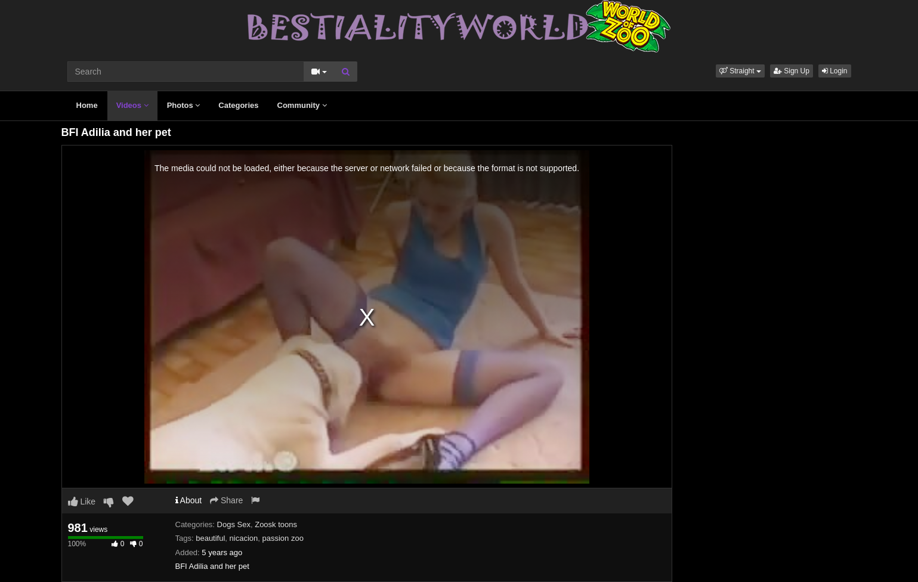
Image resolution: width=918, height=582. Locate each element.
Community (302, 105)
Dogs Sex (234, 524)
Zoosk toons (276, 524)
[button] (740, 71)
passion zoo (283, 538)
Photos (183, 105)
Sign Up (791, 71)
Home (87, 105)
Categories (238, 105)
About (188, 500)
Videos (132, 105)
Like (82, 501)
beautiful (210, 538)
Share (226, 500)
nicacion (244, 538)
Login (835, 71)
